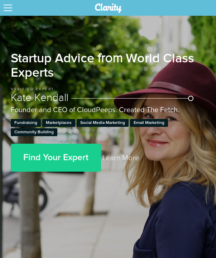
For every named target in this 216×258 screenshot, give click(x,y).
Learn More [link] (120, 157)
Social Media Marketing (102, 123)
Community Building (34, 132)
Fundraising (25, 123)
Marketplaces (59, 123)
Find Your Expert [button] (55, 157)
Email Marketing (149, 123)
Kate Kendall (102, 97)
